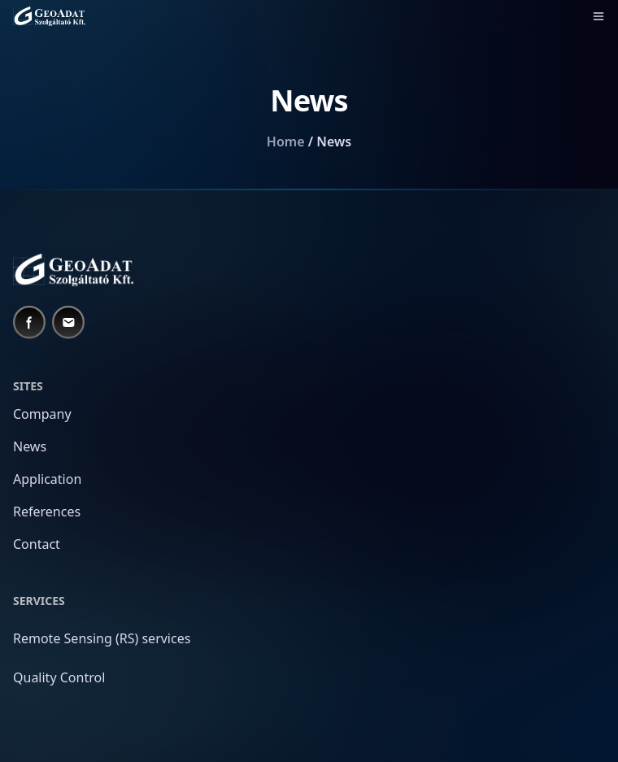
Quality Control (59, 677)
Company (42, 414)
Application (47, 479)
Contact (36, 544)
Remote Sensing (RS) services (101, 638)
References (47, 511)
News (29, 446)
